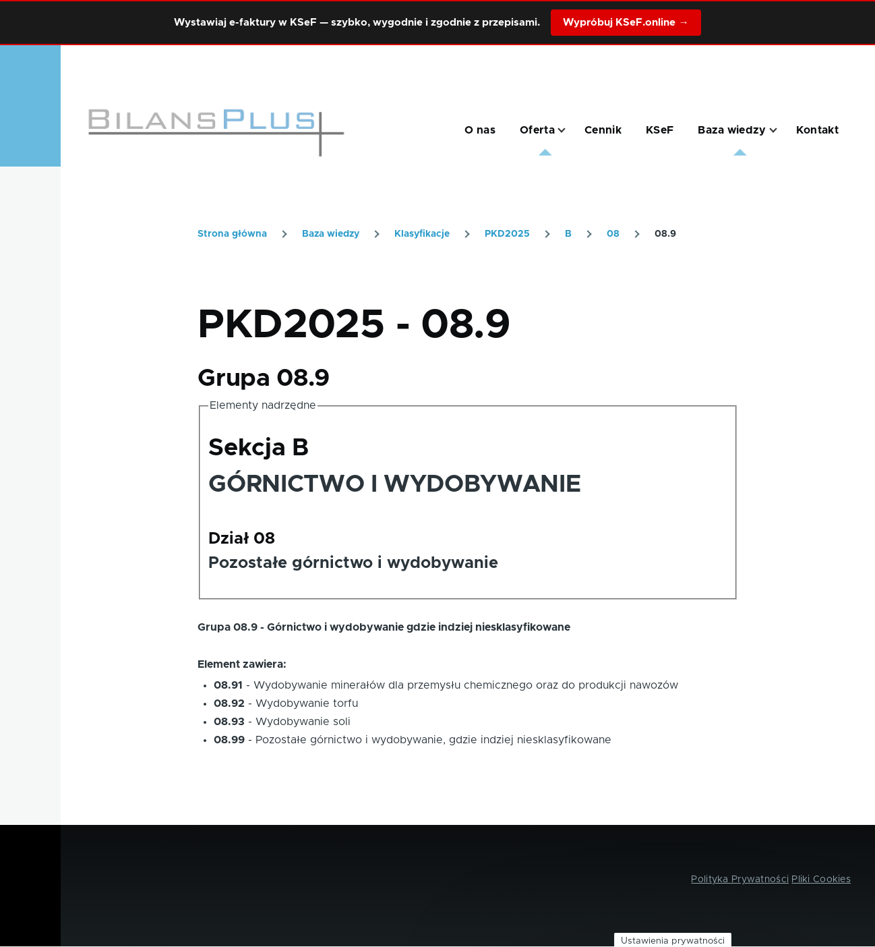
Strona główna (232, 234)
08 (613, 234)
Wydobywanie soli (303, 721)
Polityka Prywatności (740, 879)
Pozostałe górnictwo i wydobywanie (353, 563)
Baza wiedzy (330, 234)
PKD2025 (507, 234)
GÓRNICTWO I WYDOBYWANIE (394, 484)
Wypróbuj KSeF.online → (625, 23)
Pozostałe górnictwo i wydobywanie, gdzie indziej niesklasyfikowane (433, 740)
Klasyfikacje (422, 234)
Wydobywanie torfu (306, 703)
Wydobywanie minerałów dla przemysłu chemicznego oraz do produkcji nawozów (465, 685)
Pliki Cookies (821, 879)
